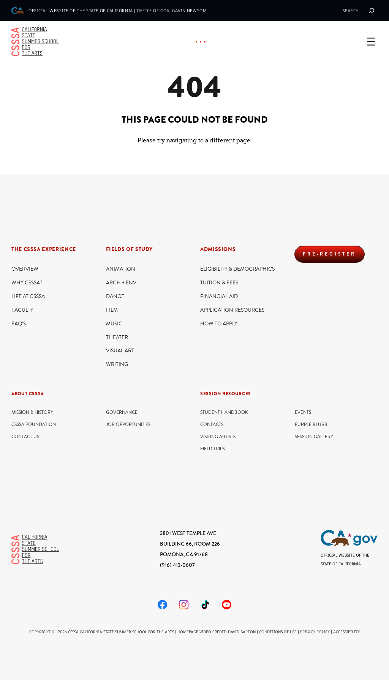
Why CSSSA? (26, 282)
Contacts (211, 424)
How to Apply (218, 323)
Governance (122, 412)
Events (303, 412)
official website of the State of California (80, 10)
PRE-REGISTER (329, 254)
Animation (120, 269)
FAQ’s (18, 323)
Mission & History (32, 412)
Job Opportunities (128, 424)
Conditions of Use (278, 632)
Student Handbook (224, 412)
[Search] (371, 11)
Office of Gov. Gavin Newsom (172, 10)
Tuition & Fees (219, 282)
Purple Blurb (311, 424)
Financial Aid (219, 296)
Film (112, 310)
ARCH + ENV (121, 282)
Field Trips (212, 449)
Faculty (22, 310)
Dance (115, 296)
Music (114, 323)
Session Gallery (314, 437)
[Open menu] (371, 41)
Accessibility (346, 632)
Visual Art (120, 350)
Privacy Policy (315, 632)
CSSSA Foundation (33, 424)
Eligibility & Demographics (237, 269)
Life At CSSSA (28, 296)
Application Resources (232, 310)
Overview (24, 269)
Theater (117, 337)
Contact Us (25, 437)
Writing (117, 364)
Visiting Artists (218, 437)
